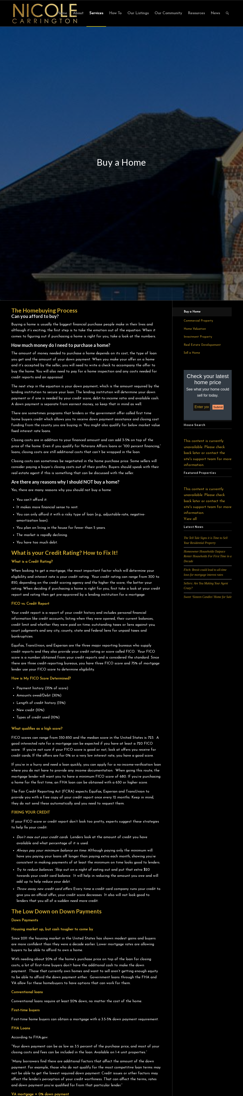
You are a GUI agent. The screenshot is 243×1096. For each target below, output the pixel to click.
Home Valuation (195, 328)
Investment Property (198, 336)
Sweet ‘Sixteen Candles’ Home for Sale (208, 597)
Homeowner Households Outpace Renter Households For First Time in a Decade (207, 556)
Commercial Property (198, 320)
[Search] (227, 13)
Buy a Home (192, 311)
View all (190, 519)
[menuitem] (62, 13)
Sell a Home (192, 352)
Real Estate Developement (202, 344)
